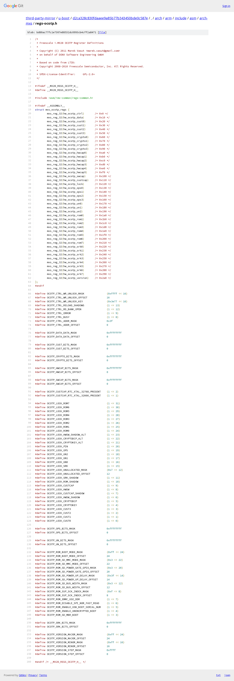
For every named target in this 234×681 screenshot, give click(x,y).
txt (218, 675)
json (227, 675)
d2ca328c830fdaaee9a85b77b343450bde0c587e (110, 18)
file (102, 32)
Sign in (226, 6)
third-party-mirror (40, 18)
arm (168, 18)
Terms (43, 675)
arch (158, 18)
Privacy (32, 675)
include (180, 18)
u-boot (64, 18)
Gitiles (22, 675)
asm (193, 18)
